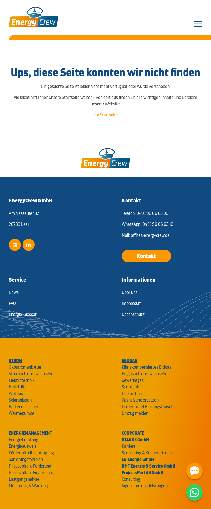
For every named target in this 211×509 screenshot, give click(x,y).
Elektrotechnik (22, 380)
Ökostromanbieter (25, 367)
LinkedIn (29, 245)
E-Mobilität (18, 387)
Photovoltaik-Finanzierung (32, 472)
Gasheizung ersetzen (140, 400)
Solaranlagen (20, 400)
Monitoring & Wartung (28, 485)
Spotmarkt (131, 387)
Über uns (129, 292)
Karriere (129, 446)
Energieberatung (23, 439)
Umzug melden (135, 413)
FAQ (12, 303)
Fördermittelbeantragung (31, 452)
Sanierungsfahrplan (26, 459)
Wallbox (16, 393)
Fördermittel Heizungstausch (147, 406)
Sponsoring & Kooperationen (147, 452)
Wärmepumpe (21, 413)
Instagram (15, 245)
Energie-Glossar (23, 314)
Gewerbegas (133, 380)
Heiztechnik (132, 393)
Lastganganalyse (24, 479)
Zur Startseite (105, 115)
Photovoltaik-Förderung (30, 466)
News (14, 292)
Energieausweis (22, 446)
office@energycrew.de (150, 235)
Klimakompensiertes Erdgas (146, 367)
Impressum (132, 303)
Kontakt (146, 256)
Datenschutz (133, 314)
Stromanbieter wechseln (30, 373)
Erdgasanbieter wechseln (144, 373)
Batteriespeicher (23, 406)
